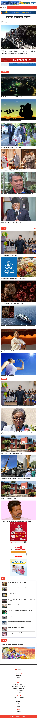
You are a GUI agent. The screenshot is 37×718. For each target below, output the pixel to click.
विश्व (18, 705)
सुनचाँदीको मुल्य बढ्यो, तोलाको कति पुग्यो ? (16, 594)
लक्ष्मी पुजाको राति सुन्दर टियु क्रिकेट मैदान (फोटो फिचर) (12, 97)
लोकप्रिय (4, 379)
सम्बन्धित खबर (5, 72)
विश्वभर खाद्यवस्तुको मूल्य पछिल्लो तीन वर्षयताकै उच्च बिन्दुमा (13, 279)
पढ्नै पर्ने (3, 228)
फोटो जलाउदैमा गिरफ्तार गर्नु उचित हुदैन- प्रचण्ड (11, 222)
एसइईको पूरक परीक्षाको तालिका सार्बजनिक (16, 627)
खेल (18, 703)
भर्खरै (3, 578)
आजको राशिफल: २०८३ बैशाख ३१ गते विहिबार (12, 645)
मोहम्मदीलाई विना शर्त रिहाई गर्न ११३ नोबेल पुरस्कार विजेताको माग (20, 610)
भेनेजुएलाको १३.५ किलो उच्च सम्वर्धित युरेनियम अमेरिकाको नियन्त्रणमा (15, 479)
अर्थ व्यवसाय (18, 701)
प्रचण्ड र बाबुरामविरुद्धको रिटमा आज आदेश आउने (17, 582)
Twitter (18, 677)
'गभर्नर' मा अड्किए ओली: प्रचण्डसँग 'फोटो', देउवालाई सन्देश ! (13, 170)
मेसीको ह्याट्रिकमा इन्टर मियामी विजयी (15, 633)
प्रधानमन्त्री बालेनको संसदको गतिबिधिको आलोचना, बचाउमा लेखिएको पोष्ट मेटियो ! (18, 406)
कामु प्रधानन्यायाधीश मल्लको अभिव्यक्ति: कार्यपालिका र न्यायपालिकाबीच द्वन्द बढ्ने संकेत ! (18, 432)
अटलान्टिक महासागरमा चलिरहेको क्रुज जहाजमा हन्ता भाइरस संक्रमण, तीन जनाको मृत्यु (18, 326)
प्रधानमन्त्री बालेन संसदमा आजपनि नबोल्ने (9, 255)
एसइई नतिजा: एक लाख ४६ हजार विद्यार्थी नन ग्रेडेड (11, 453)
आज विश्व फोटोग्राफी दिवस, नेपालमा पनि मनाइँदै (11, 121)
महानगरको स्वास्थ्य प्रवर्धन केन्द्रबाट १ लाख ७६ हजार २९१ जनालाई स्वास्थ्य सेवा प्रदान (21, 600)
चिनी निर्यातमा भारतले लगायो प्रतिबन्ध (15, 605)
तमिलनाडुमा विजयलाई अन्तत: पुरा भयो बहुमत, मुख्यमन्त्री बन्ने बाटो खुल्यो (16, 521)
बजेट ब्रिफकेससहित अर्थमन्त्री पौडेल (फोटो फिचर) (11, 147)
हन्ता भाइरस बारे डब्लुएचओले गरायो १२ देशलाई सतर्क (12, 303)
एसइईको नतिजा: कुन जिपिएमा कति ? (8, 499)
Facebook (18, 675)
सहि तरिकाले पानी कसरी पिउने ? (7, 376)
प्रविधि (18, 707)
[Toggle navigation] (34, 7)
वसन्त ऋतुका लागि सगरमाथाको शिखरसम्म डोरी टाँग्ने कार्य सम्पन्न (19, 622)
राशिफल (4, 640)
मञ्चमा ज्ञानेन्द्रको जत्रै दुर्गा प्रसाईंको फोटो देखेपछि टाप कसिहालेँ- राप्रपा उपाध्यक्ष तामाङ (17, 194)
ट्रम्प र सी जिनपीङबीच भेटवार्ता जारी (14, 616)
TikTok (18, 681)
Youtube (18, 679)
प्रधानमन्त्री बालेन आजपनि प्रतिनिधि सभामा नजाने (17, 588)
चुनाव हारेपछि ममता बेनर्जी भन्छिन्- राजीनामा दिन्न (11, 351)
